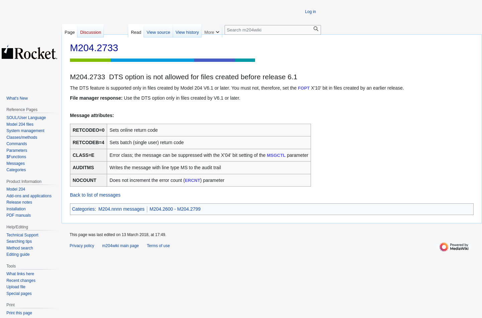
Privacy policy (82, 245)
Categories (83, 209)
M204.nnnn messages (121, 209)
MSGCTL (276, 155)
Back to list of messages (95, 195)
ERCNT (192, 180)
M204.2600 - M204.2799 (175, 209)
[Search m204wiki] (273, 30)
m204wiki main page (120, 245)
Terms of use (158, 245)
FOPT (304, 88)
